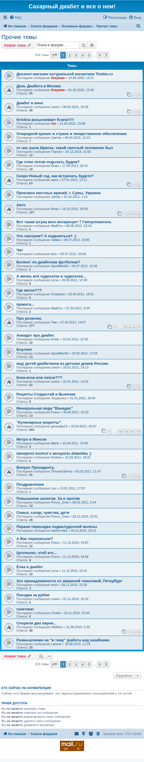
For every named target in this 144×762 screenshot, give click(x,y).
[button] (54, 55)
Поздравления (30, 484)
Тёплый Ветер (61, 471)
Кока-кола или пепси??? (39, 377)
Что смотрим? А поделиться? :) (46, 236)
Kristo (55, 339)
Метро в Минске (31, 439)
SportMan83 (59, 266)
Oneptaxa (58, 294)
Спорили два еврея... (36, 623)
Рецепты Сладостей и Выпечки (45, 394)
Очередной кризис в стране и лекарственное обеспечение (71, 134)
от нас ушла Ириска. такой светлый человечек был (64, 148)
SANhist (56, 627)
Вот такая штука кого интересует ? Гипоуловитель (63, 222)
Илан (55, 165)
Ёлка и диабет (29, 567)
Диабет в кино (29, 103)
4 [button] (83, 55)
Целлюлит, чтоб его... (36, 553)
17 (138, 431)
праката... (25, 304)
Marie (55, 443)
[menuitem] (15, 17)
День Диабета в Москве (38, 86)
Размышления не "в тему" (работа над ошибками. (63, 640)
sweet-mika (59, 530)
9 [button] (99, 55)
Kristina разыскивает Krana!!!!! (45, 119)
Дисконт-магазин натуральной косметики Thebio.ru (64, 74)
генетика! (25, 609)
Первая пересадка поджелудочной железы (56, 526)
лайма (55, 240)
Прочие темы (19, 37)
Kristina (56, 457)
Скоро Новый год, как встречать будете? (55, 176)
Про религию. (29, 318)
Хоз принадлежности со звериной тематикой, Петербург (69, 581)
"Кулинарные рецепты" (38, 422)
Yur (53, 123)
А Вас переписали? (34, 539)
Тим (54, 322)
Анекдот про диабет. (35, 335)
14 (120, 431)
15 (126, 431)
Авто (21, 205)
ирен (54, 180)
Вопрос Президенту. (35, 467)
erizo (54, 585)
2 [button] (70, 55)
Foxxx (55, 412)
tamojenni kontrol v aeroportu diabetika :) (53, 453)
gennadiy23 (59, 426)
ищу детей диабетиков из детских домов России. (62, 363)
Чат (19, 250)
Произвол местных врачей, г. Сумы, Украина (58, 193)
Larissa (56, 644)
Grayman (58, 78)
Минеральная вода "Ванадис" (44, 408)
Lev (53, 488)
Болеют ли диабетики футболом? (48, 262)
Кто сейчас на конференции (26, 688)
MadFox (56, 225)
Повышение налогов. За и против (48, 498)
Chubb (55, 613)
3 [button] (76, 55)
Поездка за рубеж (33, 595)
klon (54, 254)
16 (132, 431)
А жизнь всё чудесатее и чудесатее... (51, 276)
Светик (56, 137)
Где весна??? (29, 290)
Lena (54, 280)
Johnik (55, 196)
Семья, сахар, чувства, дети (42, 512)
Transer (56, 151)
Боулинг (24, 349)
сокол (55, 107)
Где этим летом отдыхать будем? (47, 162)
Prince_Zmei (60, 502)
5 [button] (89, 55)
